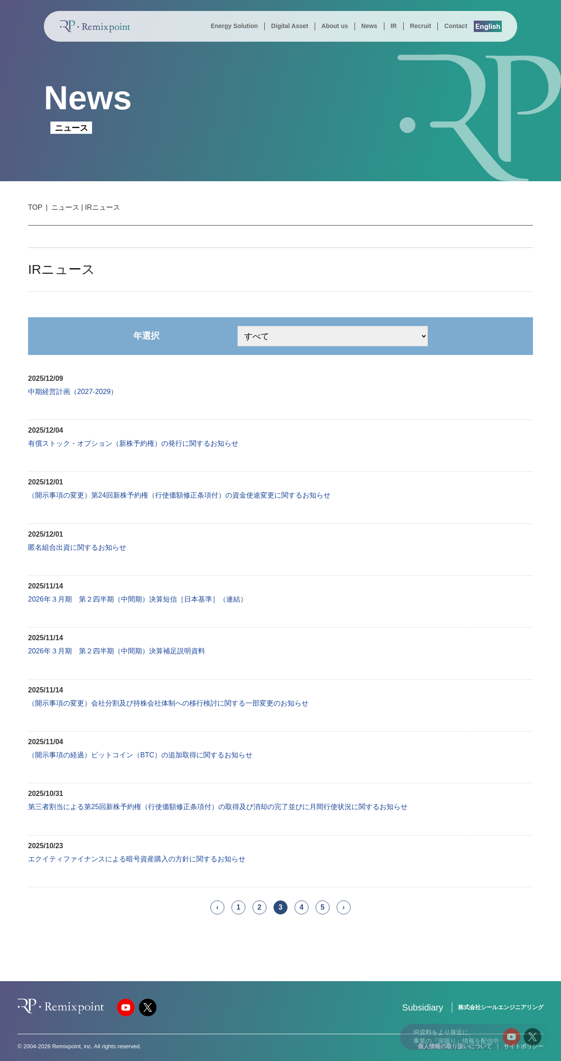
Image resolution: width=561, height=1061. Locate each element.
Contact (455, 25)
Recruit (420, 25)
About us (334, 25)
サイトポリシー (523, 1046)
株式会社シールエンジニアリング (500, 1007)
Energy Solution (234, 25)
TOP (35, 207)
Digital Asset (289, 25)
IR (394, 25)
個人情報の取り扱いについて (455, 1046)
